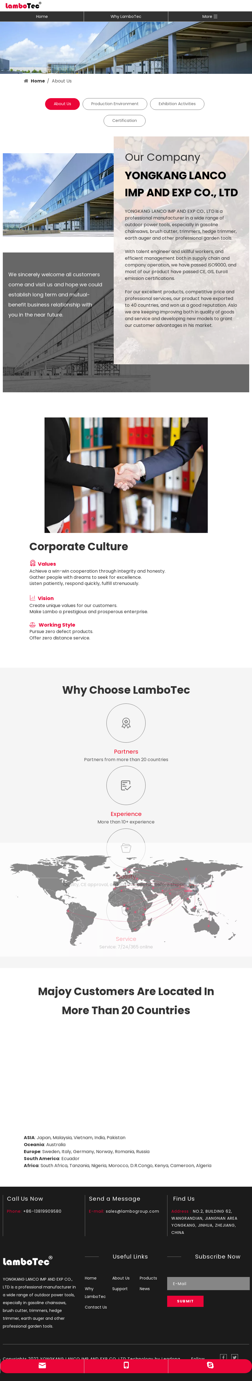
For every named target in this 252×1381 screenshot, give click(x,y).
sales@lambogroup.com (132, 1211)
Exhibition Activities (177, 104)
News (145, 1289)
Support (120, 1289)
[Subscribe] (185, 1301)
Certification (124, 120)
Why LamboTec (126, 16)
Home (42, 16)
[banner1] (126, 47)
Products (148, 1278)
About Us (62, 104)
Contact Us (96, 1307)
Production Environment (115, 104)
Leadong (171, 1359)
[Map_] (126, 1077)
